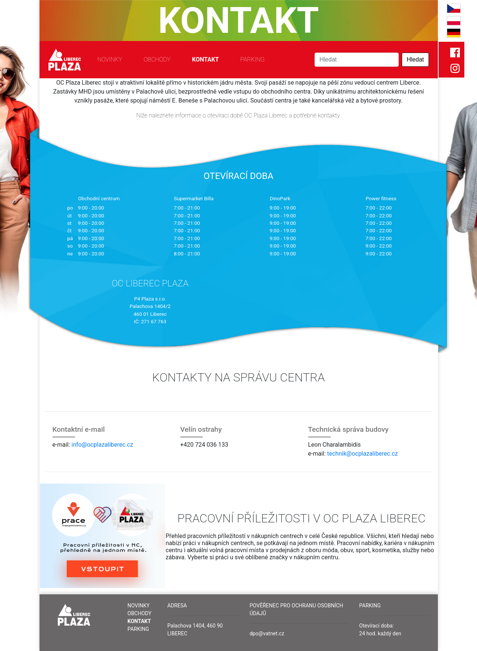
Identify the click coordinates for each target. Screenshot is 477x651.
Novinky (109, 59)
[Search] (357, 60)
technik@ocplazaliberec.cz (362, 453)
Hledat (415, 59)
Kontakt (205, 59)
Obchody (156, 59)
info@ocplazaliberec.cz (102, 444)
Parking (252, 59)
